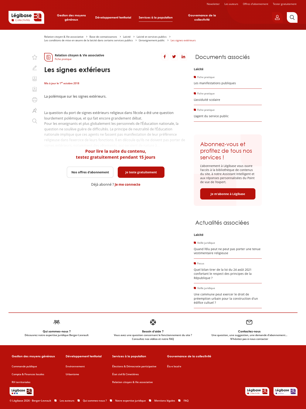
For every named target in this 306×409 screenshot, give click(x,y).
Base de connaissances (103, 36)
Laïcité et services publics (152, 36)
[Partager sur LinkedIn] (183, 56)
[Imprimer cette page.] (34, 99)
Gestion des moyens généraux (71, 17)
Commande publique (24, 366)
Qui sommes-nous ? (95, 400)
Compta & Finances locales (28, 374)
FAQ (186, 400)
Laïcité (127, 36)
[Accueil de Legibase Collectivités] (26, 17)
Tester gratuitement (284, 4)
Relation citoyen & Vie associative (64, 36)
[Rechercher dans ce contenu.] (34, 121)
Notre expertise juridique (130, 400)
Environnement (75, 366)
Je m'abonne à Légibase (228, 194)
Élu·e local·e (174, 366)
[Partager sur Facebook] (164, 56)
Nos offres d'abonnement (90, 172)
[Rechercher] (292, 17)
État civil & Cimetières (125, 374)
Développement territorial (113, 17)
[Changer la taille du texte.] (34, 110)
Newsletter (213, 4)
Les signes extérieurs (183, 40)
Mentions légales (164, 400)
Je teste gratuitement (141, 172)
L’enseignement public (152, 40)
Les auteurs (231, 4)
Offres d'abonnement (255, 4)
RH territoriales (21, 382)
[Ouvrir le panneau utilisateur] (277, 17)
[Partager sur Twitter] (174, 56)
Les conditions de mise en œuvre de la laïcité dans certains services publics (88, 40)
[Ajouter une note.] (34, 68)
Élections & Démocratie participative (134, 366)
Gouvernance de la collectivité (202, 17)
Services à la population (156, 17)
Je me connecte (127, 184)
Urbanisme (72, 374)
